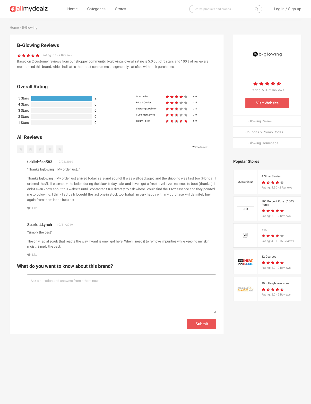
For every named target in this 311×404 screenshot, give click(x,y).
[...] (223, 9)
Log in (279, 9)
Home (72, 9)
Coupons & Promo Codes (264, 132)
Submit (202, 324)
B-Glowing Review (258, 121)
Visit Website (267, 103)
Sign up (294, 9)
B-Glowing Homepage (261, 143)
